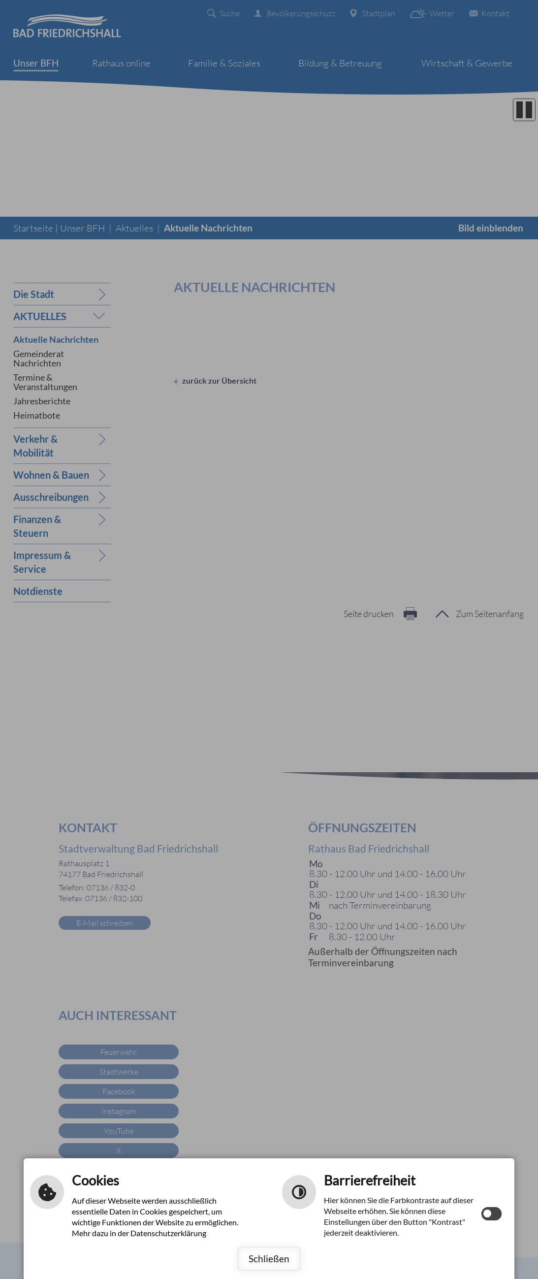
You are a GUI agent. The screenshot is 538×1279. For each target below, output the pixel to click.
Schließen (269, 1258)
